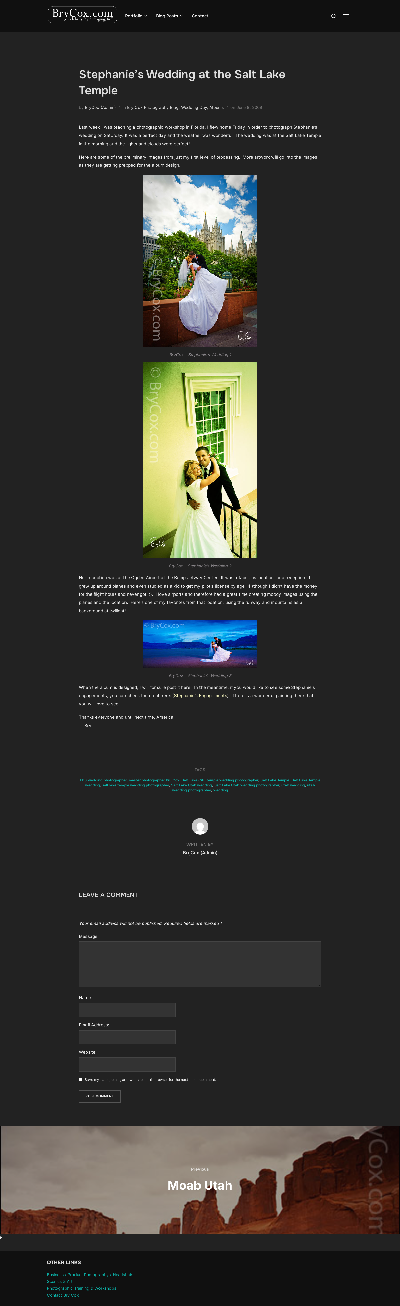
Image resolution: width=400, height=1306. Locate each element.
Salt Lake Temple (274, 789)
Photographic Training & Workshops (81, 1297)
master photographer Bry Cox (154, 789)
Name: (85, 1007)
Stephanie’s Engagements (200, 705)
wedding (220, 800)
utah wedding (293, 795)
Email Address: (94, 1034)
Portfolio (136, 16)
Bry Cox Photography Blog (153, 117)
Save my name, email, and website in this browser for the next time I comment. (150, 1089)
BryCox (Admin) (100, 117)
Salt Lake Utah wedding (191, 795)
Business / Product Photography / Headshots (90, 1284)
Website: (88, 1062)
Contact (200, 16)
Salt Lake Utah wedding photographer (246, 795)
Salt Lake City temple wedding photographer (220, 789)
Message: (89, 946)
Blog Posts (170, 16)
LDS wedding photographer (103, 789)
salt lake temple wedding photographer (135, 795)
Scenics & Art (59, 1291)
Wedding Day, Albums (202, 117)
